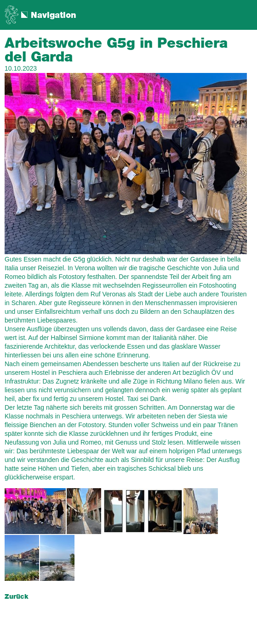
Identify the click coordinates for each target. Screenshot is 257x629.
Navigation (53, 15)
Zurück (17, 597)
